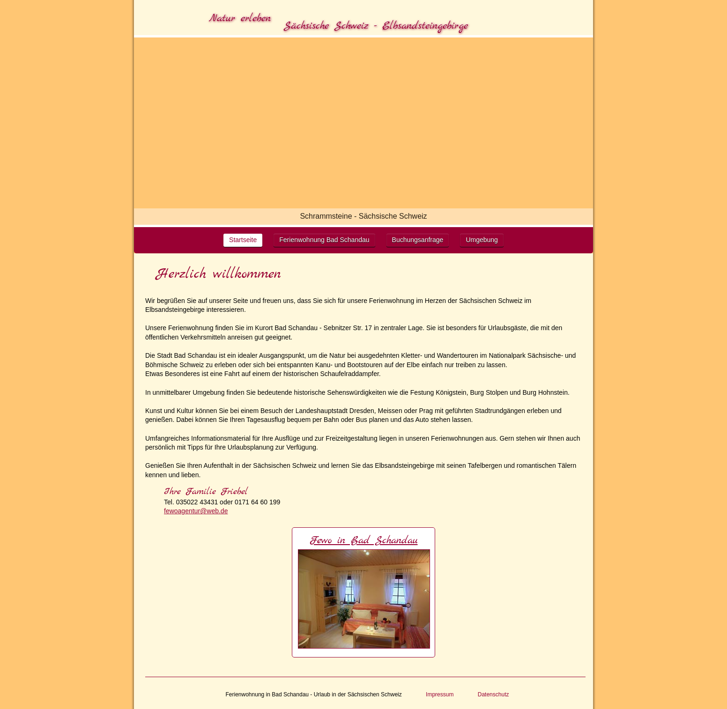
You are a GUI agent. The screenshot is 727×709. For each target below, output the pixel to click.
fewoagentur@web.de (196, 511)
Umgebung (482, 240)
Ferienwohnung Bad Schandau (324, 240)
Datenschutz (493, 694)
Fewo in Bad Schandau (364, 540)
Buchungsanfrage (418, 240)
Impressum (439, 694)
